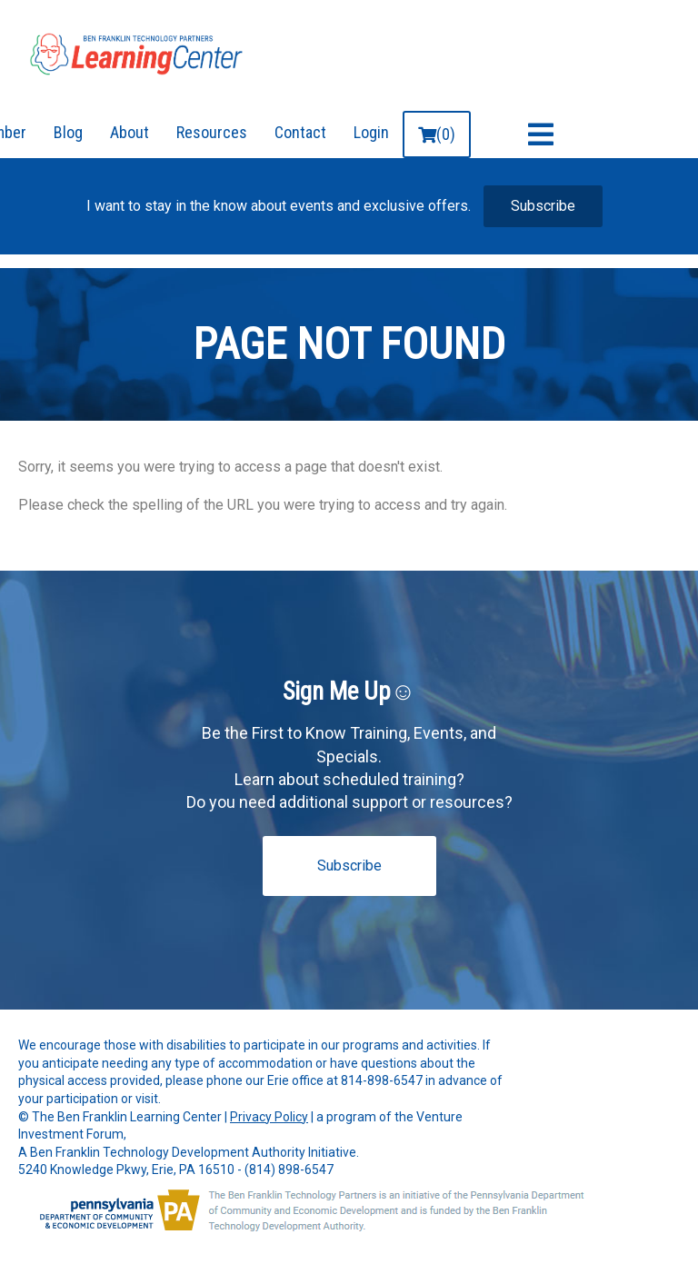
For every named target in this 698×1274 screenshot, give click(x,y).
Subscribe (543, 205)
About (129, 132)
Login (371, 132)
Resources (211, 132)
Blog (68, 132)
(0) (436, 134)
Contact (300, 132)
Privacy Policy (269, 1117)
